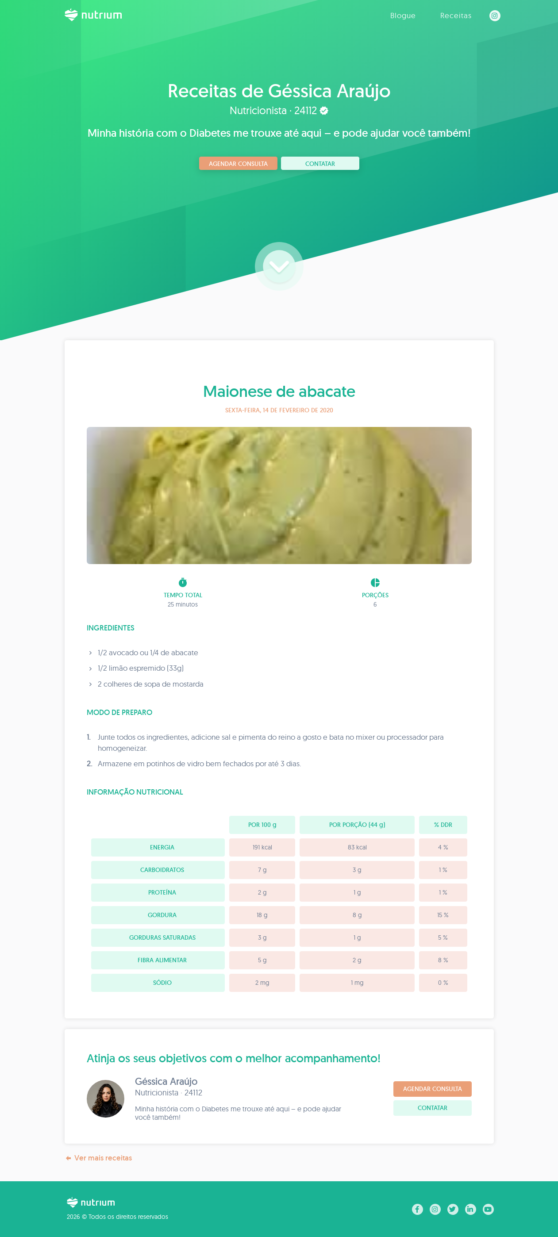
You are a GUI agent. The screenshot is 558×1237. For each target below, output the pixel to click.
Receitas (456, 15)
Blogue (403, 15)
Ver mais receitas (98, 1158)
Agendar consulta (238, 164)
